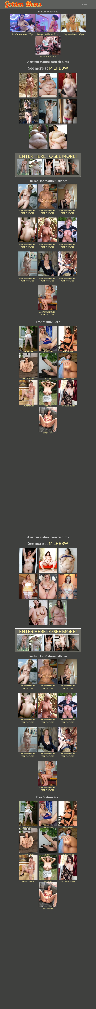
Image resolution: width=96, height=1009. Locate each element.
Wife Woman (48, 420)
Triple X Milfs (67, 339)
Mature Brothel (67, 366)
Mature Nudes (28, 339)
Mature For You (28, 393)
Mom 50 (48, 366)
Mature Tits (48, 339)
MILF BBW (58, 68)
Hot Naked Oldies (67, 393)
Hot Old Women (28, 366)
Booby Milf (48, 393)
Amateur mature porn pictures (27, 211)
